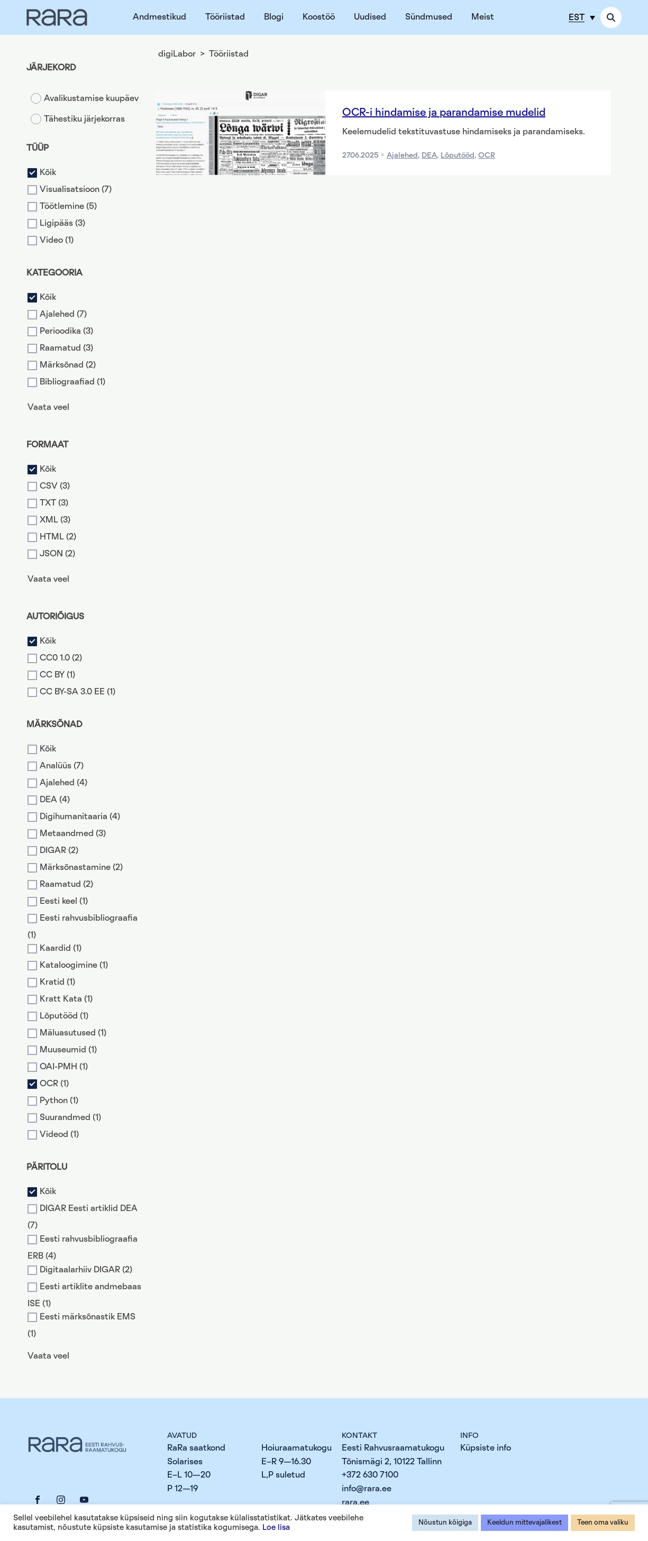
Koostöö (319, 17)
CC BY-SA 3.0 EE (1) (77, 691)
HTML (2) (58, 537)
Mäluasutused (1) (73, 1033)
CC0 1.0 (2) (61, 658)
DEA (429, 155)
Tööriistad (225, 17)
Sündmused (428, 17)
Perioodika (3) (66, 331)
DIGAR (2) (59, 850)
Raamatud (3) (66, 348)
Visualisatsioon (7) (76, 189)
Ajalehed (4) (63, 782)
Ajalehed (402, 155)
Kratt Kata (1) (66, 999)
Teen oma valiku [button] (602, 1522)
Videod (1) (59, 1135)
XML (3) (55, 520)
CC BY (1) (57, 675)
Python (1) (59, 1101)
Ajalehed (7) (63, 314)
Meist (482, 17)
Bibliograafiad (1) (72, 382)
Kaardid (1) (60, 948)
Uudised (370, 17)
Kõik (48, 172)
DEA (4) (55, 799)
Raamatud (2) (66, 884)
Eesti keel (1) (64, 901)
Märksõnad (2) (68, 365)
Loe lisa (276, 1527)
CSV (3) (55, 486)
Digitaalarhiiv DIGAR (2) (86, 1269)
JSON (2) (57, 553)
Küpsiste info (485, 1448)
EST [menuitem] (577, 17)
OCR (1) (54, 1084)
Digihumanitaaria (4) (80, 816)
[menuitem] (581, 17)
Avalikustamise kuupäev (91, 98)
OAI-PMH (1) (64, 1067)
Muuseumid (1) (68, 1050)
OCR (486, 155)
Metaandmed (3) (73, 833)
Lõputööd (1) (64, 1016)
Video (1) (57, 240)
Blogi (274, 17)
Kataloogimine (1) (74, 965)
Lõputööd (457, 155)
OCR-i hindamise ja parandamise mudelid (443, 112)
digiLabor (177, 54)
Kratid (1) (57, 982)
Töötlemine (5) (68, 206)
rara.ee (355, 1502)
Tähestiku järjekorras (84, 119)
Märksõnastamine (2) (81, 867)
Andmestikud (159, 17)
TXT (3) (54, 503)
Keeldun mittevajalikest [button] (524, 1522)
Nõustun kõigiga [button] (445, 1522)
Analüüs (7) (62, 766)
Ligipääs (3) (62, 223)
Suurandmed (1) (70, 1118)
